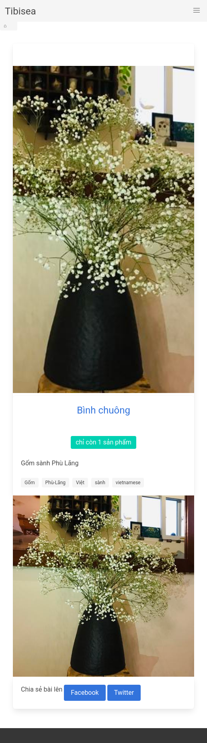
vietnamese (128, 482)
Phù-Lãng (55, 482)
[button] (196, 10)
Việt (80, 482)
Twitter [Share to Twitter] (124, 692)
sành (100, 482)
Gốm (30, 482)
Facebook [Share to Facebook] (84, 692)
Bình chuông (103, 410)
